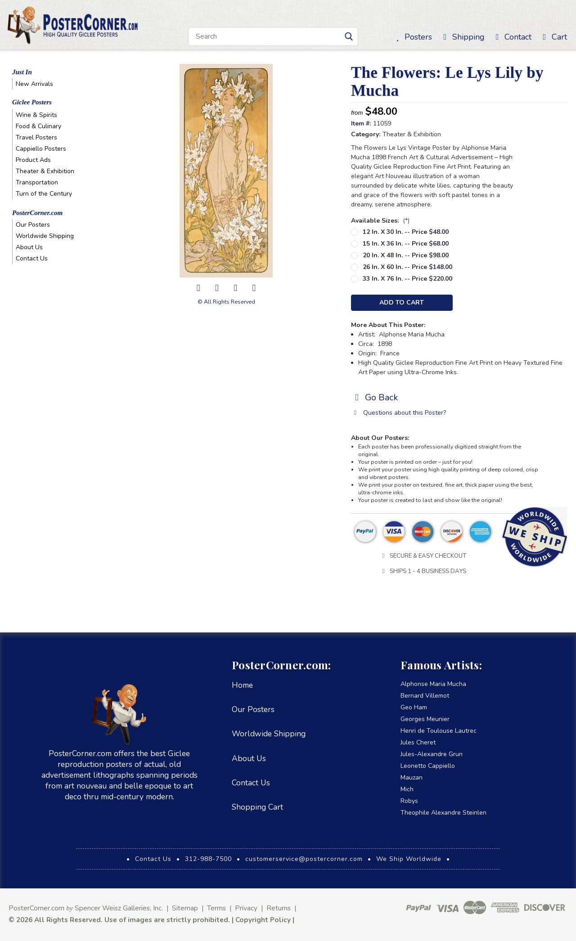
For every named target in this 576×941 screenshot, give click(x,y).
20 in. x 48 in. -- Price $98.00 (406, 255)
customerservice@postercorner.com (304, 859)
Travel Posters (36, 137)
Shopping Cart (257, 807)
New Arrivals (34, 84)
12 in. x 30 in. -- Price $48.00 (406, 232)
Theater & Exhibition (45, 171)
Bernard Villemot (424, 695)
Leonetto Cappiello (427, 766)
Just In (22, 72)
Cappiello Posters (41, 148)
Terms (216, 908)
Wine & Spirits (36, 115)
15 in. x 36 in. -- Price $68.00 (406, 243)
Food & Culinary (38, 126)
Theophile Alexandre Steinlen (443, 812)
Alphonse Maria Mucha (433, 684)
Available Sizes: (380, 220)
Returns (278, 908)
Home (242, 685)
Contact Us (32, 258)
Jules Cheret (418, 742)
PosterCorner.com (37, 212)
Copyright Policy (263, 919)
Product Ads (33, 160)
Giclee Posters (32, 102)
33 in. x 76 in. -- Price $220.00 (407, 278)
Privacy (246, 908)
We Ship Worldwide (408, 859)
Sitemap (185, 908)
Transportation (37, 182)
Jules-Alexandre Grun (431, 754)
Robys (409, 801)
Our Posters (33, 224)
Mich (407, 789)
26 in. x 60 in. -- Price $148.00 (407, 267)
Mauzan (411, 777)
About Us (29, 247)
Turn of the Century (44, 193)
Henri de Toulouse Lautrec (438, 730)
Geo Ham (413, 707)
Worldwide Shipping (45, 236)
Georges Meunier (425, 719)
